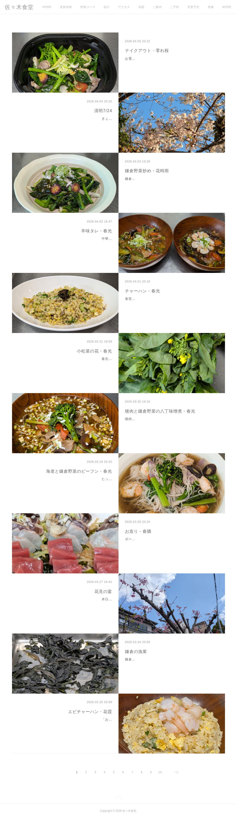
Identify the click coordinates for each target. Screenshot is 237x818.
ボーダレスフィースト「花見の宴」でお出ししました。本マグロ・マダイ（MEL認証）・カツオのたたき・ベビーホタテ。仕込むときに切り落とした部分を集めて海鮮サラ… (170, 545)
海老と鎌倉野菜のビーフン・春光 (79, 471)
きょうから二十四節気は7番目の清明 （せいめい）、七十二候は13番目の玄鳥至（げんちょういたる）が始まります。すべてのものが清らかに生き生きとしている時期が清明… (65, 124)
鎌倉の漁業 (136, 651)
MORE (212, 7)
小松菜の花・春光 (94, 351)
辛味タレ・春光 (96, 231)
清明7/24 (103, 110)
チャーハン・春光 (142, 291)
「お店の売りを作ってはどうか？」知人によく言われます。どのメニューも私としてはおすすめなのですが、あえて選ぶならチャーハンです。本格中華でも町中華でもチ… (67, 725)
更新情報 (66, 7)
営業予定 (193, 7)
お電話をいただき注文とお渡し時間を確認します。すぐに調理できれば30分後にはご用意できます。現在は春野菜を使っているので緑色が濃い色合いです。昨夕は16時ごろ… (170, 64)
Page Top (118, 798)
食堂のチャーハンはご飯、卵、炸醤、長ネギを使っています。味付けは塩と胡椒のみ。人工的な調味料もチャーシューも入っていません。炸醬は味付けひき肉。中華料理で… (170, 304)
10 (160, 772)
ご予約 (174, 7)
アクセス (124, 7)
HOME (47, 7)
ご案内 (157, 7)
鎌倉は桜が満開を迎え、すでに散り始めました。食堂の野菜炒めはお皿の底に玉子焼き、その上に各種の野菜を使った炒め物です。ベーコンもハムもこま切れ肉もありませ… (170, 184)
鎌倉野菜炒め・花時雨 (147, 170)
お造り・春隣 (138, 531)
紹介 (107, 7)
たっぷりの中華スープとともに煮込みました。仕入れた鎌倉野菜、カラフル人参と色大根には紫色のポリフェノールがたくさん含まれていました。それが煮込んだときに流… (67, 484)
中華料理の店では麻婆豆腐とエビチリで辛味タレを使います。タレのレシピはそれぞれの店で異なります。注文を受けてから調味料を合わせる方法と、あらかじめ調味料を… (67, 244)
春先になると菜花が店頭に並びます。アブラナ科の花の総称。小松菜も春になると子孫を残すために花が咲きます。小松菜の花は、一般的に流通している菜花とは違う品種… (67, 364)
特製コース (87, 7)
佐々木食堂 (19, 7)
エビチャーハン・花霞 (90, 711)
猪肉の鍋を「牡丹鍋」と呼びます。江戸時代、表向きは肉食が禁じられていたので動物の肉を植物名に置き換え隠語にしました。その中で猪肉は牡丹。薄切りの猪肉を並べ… (170, 424)
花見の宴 (103, 591)
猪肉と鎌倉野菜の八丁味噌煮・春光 (160, 411)
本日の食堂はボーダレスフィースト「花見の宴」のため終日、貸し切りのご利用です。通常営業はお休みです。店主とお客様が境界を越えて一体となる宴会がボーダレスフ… (67, 605)
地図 (141, 7)
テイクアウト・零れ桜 (147, 50)
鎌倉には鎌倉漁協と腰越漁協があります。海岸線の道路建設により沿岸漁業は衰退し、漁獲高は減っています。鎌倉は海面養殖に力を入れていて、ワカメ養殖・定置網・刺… (170, 665)
